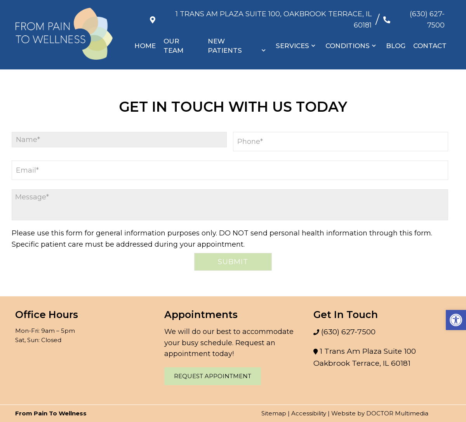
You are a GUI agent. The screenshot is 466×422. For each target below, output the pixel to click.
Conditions (347, 38)
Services (292, 38)
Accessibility (308, 413)
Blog (395, 38)
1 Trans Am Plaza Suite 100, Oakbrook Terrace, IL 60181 (262, 15)
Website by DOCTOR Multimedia (379, 413)
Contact (430, 38)
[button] (456, 320)
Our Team (174, 38)
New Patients (225, 38)
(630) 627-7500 (418, 15)
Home (145, 38)
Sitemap (273, 413)
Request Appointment (212, 376)
